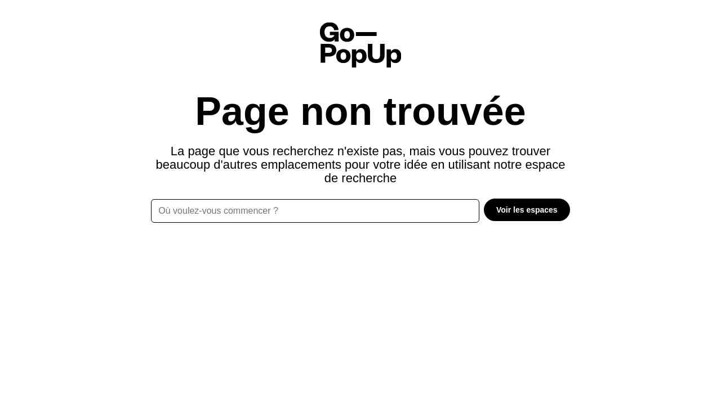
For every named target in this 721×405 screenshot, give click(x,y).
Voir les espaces (527, 209)
